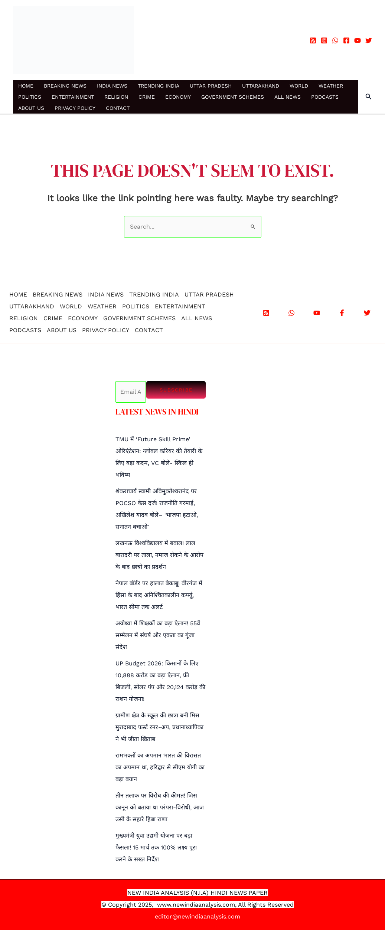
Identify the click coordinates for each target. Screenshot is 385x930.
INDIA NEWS (112, 86)
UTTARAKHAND (260, 86)
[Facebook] (346, 40)
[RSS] (313, 40)
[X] (367, 313)
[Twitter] (368, 40)
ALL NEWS (287, 97)
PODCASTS (325, 97)
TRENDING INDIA (158, 86)
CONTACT (118, 108)
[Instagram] (324, 40)
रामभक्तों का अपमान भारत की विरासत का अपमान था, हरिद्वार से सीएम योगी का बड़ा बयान (160, 767)
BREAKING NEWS (65, 86)
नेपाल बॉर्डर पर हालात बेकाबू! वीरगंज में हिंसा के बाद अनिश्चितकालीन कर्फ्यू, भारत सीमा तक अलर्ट (158, 595)
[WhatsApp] (335, 40)
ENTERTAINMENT (73, 97)
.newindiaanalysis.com (203, 904)
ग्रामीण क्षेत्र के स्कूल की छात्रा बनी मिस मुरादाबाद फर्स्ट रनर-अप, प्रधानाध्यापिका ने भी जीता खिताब (159, 727)
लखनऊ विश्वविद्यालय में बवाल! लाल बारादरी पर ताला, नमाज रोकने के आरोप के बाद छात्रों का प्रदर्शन (159, 555)
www (164, 904)
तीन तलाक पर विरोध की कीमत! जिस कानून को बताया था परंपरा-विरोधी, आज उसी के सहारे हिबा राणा (159, 807)
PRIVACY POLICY (75, 108)
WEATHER (331, 86)
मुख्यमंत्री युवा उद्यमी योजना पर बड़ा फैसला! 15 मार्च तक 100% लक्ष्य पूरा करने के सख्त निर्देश (156, 847)
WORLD (299, 86)
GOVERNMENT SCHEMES (232, 97)
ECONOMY (178, 97)
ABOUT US (31, 108)
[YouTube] (357, 40)
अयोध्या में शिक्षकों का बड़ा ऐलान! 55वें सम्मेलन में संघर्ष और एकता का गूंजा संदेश (157, 635)
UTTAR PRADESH (211, 86)
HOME (25, 86)
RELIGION (116, 97)
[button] (368, 96)
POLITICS (29, 97)
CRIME (146, 97)
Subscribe (176, 390)
